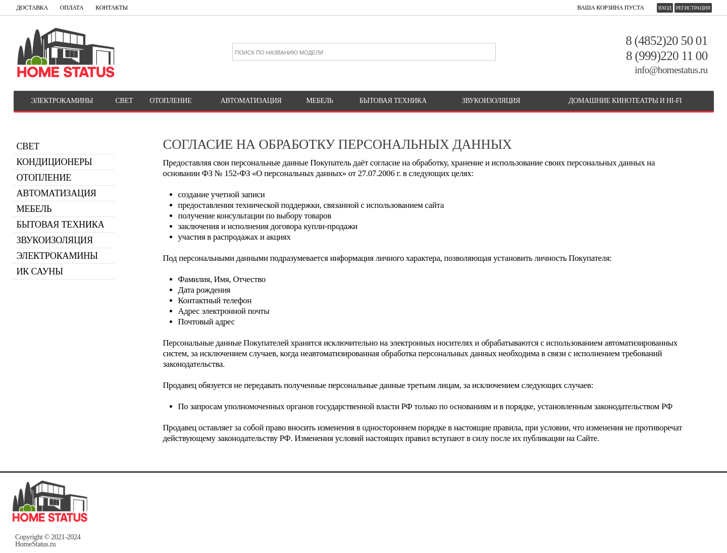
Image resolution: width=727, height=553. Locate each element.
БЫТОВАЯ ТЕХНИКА (393, 100)
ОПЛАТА (71, 7)
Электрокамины (57, 256)
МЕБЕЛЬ (319, 100)
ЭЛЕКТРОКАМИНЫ (62, 100)
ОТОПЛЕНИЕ (170, 100)
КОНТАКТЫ (111, 7)
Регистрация (693, 8)
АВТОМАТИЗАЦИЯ (251, 100)
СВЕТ (124, 100)
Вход (664, 8)
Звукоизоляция (491, 100)
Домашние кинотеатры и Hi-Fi (625, 100)
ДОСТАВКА (32, 7)
